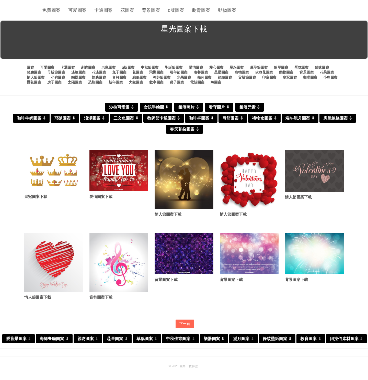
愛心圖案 (216, 67)
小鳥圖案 (330, 77)
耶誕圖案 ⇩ (64, 118)
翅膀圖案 (99, 77)
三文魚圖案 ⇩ (125, 118)
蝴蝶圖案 (78, 77)
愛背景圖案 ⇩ (18, 338)
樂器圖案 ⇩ (214, 338)
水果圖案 (184, 77)
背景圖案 (151, 10)
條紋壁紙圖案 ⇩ (277, 338)
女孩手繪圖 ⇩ (156, 107)
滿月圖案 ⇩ (243, 338)
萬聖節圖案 (259, 67)
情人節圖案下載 (168, 214)
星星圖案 (221, 72)
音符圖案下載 (100, 297)
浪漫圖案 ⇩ (94, 118)
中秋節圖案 (150, 67)
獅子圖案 (177, 82)
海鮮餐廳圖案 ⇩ (54, 338)
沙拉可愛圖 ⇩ (121, 107)
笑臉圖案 (34, 72)
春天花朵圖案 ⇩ (184, 129)
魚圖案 (216, 82)
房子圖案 (54, 82)
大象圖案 (136, 82)
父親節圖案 (247, 77)
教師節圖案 (162, 77)
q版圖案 (176, 10)
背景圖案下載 (166, 279)
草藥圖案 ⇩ (146, 338)
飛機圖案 (156, 72)
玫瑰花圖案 (264, 72)
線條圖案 (139, 77)
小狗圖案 (58, 77)
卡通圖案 (103, 10)
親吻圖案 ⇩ (87, 338)
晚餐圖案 (201, 72)
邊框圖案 (78, 72)
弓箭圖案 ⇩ (232, 118)
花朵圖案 (327, 72)
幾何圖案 (204, 77)
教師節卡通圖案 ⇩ (163, 118)
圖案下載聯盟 (188, 366)
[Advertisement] (184, 47)
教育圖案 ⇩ (310, 338)
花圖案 (127, 10)
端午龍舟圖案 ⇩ (299, 118)
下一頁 (184, 324)
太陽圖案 (75, 82)
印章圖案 (269, 77)
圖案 (30, 67)
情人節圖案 (36, 77)
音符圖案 (119, 77)
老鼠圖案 (108, 67)
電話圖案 (197, 82)
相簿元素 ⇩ (249, 107)
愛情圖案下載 (100, 196)
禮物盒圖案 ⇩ (264, 118)
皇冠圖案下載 (35, 196)
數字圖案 (156, 82)
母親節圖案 (56, 72)
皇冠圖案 (290, 77)
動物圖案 (227, 10)
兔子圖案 (119, 72)
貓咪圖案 (322, 67)
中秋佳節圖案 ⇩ (180, 338)
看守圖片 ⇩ (219, 107)
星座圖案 (236, 67)
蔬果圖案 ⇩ (117, 338)
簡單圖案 (281, 67)
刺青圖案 (201, 10)
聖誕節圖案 (174, 67)
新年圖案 (116, 82)
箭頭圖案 (225, 77)
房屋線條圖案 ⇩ (337, 118)
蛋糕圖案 (301, 67)
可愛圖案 (77, 10)
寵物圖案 (242, 72)
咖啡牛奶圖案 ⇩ (31, 118)
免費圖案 (51, 10)
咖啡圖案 (310, 77)
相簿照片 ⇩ (188, 107)
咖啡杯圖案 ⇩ (201, 118)
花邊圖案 (99, 72)
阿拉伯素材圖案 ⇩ (346, 338)
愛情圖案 (196, 67)
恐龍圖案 (95, 82)
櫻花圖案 (34, 82)
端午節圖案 (179, 72)
